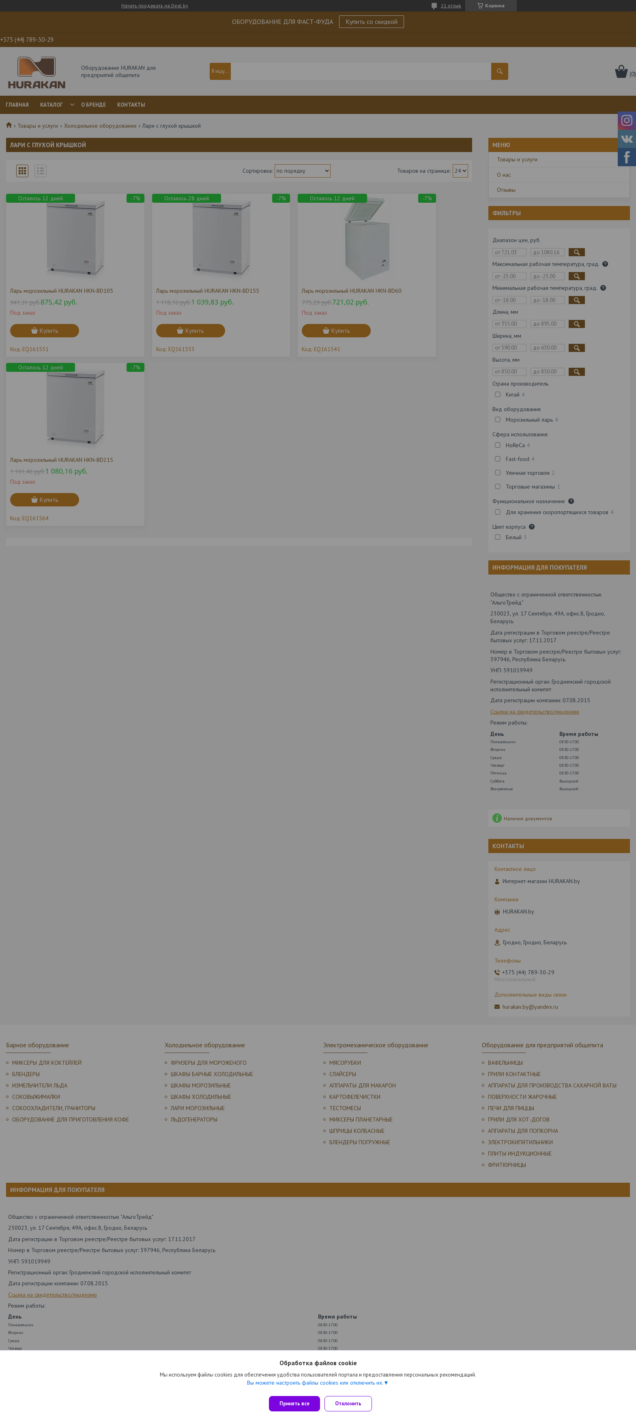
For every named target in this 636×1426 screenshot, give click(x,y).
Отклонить (352, 1403)
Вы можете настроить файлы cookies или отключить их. (315, 1386)
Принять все (294, 1403)
